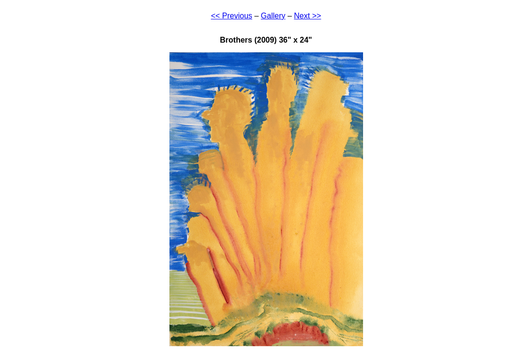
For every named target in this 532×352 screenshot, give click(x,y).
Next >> (307, 16)
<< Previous (231, 16)
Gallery (273, 16)
